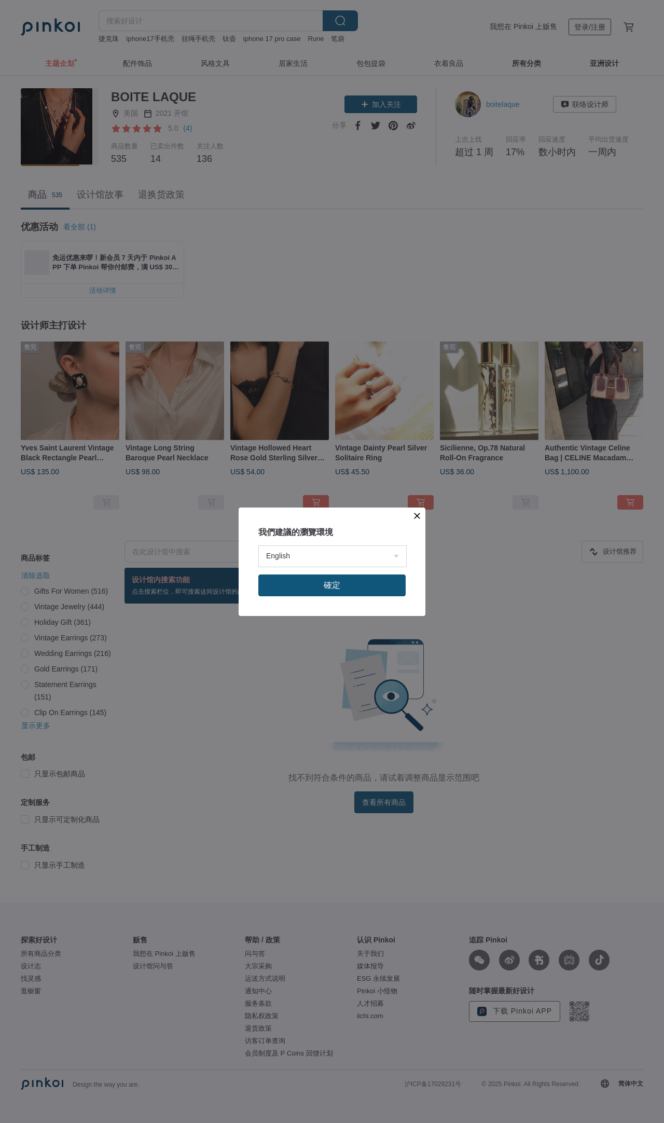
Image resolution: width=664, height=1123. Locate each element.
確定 (332, 693)
